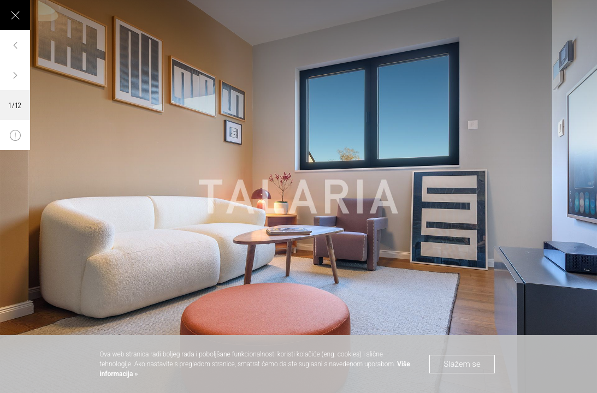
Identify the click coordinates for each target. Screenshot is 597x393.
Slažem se (462, 364)
